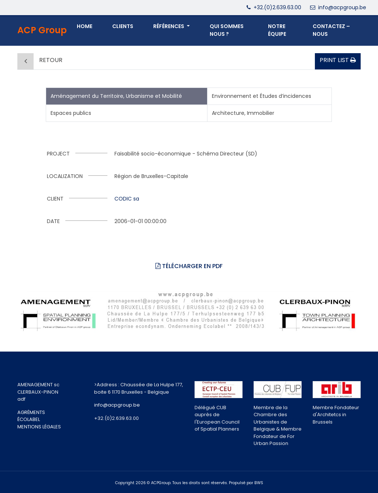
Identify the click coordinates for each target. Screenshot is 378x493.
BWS (258, 483)
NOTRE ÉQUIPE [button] (277, 30)
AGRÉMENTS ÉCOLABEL (31, 416)
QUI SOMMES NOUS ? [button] (227, 30)
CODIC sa (126, 198)
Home (84, 26)
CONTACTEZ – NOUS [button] (331, 30)
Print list (338, 60)
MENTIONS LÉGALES (39, 426)
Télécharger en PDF (189, 266)
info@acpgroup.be (342, 7)
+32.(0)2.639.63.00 (277, 7)
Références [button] (169, 26)
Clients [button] (122, 26)
